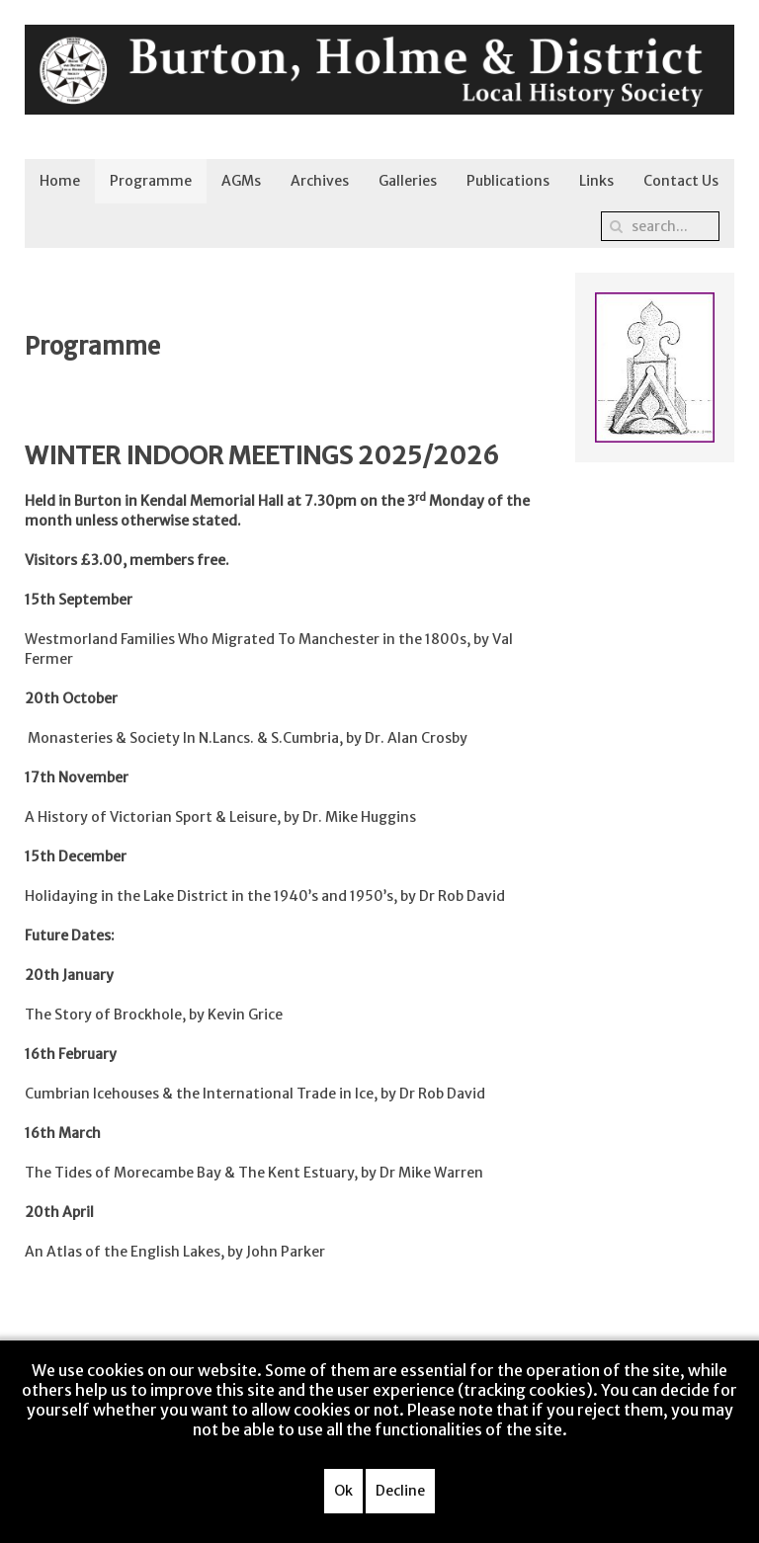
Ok (343, 1491)
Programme (151, 181)
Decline (400, 1491)
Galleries (408, 181)
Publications (507, 181)
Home (60, 181)
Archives (320, 181)
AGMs (241, 181)
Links (596, 181)
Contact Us (680, 181)
